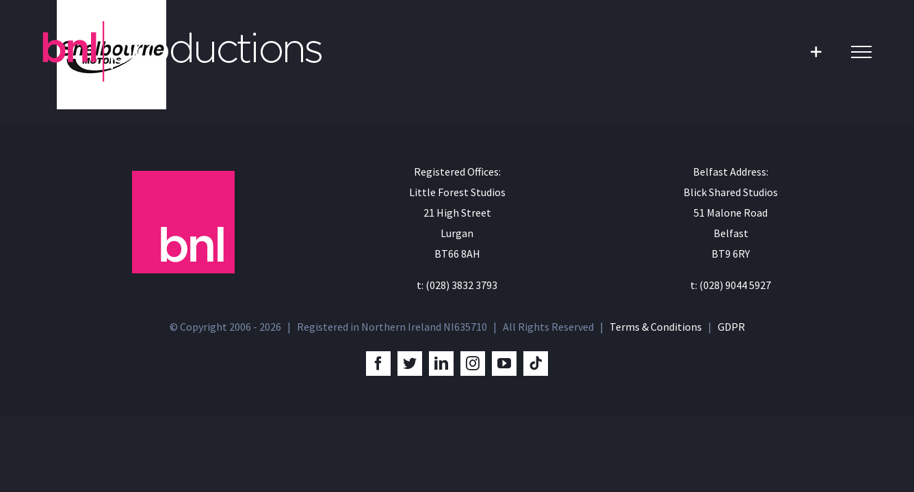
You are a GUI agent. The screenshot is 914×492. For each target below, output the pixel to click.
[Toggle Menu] (861, 52)
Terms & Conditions (656, 326)
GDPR (731, 326)
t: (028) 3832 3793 (457, 285)
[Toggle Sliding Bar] (816, 51)
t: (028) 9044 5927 (730, 285)
